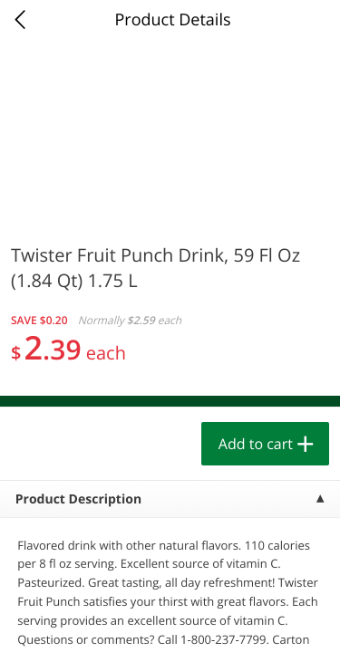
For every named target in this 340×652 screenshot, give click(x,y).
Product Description (78, 499)
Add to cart (256, 444)
